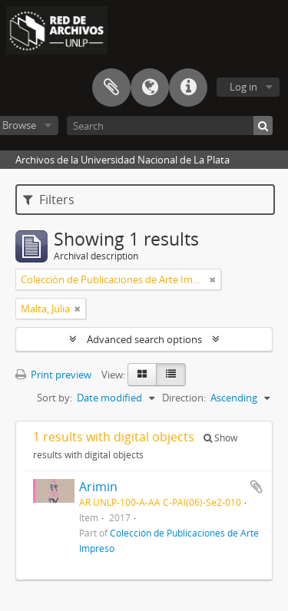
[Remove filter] (213, 279)
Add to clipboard (256, 486)
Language (150, 87)
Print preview (53, 374)
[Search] (170, 125)
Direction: (184, 398)
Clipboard (111, 87)
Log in (243, 87)
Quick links (188, 87)
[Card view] (142, 374)
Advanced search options (144, 339)
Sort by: (54, 398)
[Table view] (171, 374)
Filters (48, 199)
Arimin (98, 486)
